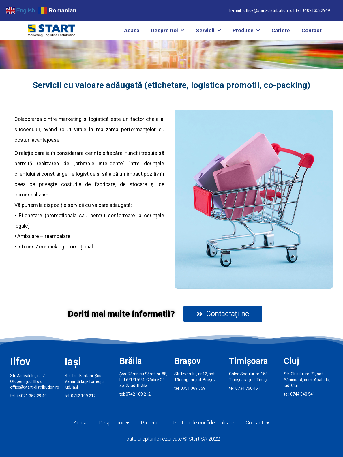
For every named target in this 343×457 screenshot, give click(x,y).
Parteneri (151, 422)
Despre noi (167, 30)
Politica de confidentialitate (203, 422)
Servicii (208, 30)
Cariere (280, 30)
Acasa (131, 30)
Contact (311, 30)
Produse (246, 30)
